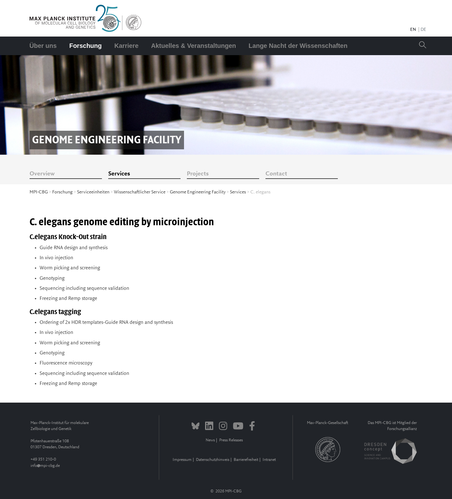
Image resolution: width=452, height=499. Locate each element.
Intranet (269, 460)
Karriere (126, 45)
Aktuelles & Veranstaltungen (193, 45)
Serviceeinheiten (93, 192)
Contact (276, 174)
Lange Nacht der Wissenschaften (297, 45)
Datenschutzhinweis (212, 460)
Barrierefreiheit (246, 460)
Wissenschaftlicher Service (139, 192)
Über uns (43, 45)
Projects (198, 174)
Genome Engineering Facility (198, 192)
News (210, 440)
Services (119, 174)
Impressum (182, 460)
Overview (42, 174)
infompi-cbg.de (45, 466)
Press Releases (231, 440)
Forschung (85, 45)
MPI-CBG (39, 192)
